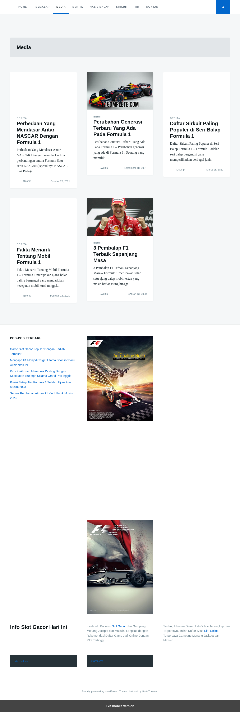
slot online (21, 661)
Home (22, 6)
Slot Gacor (119, 626)
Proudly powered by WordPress (100, 691)
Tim (136, 6)
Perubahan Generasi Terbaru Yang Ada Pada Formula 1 (117, 128)
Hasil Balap (99, 6)
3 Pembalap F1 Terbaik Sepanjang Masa (115, 254)
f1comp (27, 181)
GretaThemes (149, 691)
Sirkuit (122, 6)
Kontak (152, 6)
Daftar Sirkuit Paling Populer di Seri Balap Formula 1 (195, 130)
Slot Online (211, 630)
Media (61, 6)
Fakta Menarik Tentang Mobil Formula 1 (33, 256)
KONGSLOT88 (97, 661)
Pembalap (42, 6)
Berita (77, 6)
